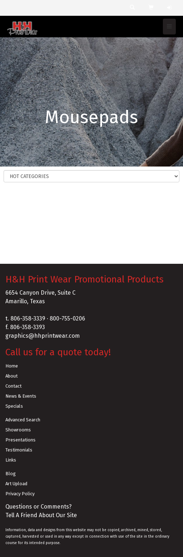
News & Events (20, 396)
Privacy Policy (20, 493)
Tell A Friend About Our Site (41, 515)
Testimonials (18, 450)
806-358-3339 (27, 318)
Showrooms (18, 429)
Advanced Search (22, 419)
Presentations (20, 440)
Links (10, 460)
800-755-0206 (67, 318)
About (11, 376)
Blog (10, 473)
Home (11, 366)
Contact (13, 386)
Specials (14, 406)
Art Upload (16, 483)
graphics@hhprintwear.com (42, 335)
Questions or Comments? (38, 506)
